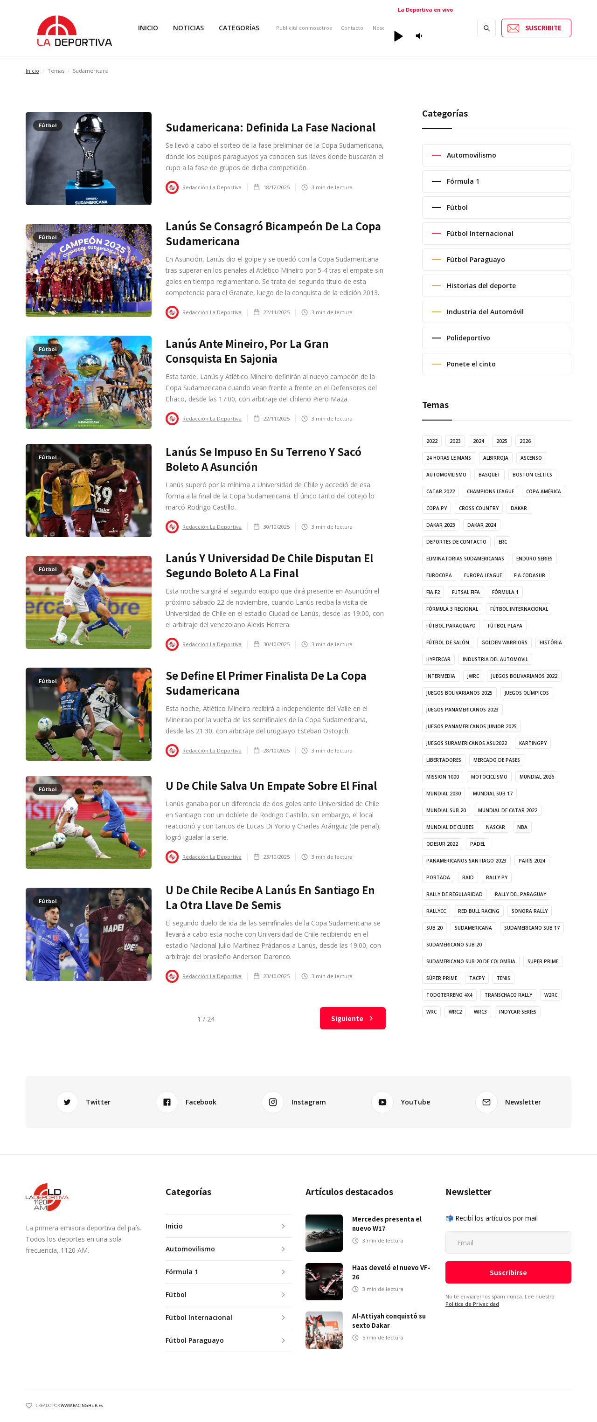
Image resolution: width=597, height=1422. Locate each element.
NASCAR (495, 827)
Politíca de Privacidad (472, 1303)
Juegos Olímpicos (527, 693)
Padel (477, 844)
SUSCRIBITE (543, 27)
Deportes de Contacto (456, 541)
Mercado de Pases (496, 760)
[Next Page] (353, 1018)
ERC (503, 541)
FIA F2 (433, 592)
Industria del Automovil (495, 659)
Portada (438, 877)
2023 (455, 441)
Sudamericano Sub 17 (532, 928)
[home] (75, 28)
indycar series (517, 1011)
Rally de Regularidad (454, 894)
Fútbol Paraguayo (451, 625)
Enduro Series (534, 558)
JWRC (473, 676)
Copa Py (436, 508)
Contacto (352, 27)
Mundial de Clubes (450, 827)
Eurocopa (439, 575)
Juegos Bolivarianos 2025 (459, 693)
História (551, 642)
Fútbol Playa (505, 625)
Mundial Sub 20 (446, 810)
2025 (501, 441)
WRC (431, 1011)
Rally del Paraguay (520, 894)
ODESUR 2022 (442, 844)
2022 (431, 441)
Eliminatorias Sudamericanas (465, 558)
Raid (468, 877)
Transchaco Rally (508, 995)
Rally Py (496, 877)
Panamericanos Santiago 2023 (466, 860)
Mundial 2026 (537, 776)
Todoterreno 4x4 (449, 995)
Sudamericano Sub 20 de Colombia (470, 961)
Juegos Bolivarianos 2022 (524, 676)
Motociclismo (489, 776)
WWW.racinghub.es (82, 1405)
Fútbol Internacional (519, 609)
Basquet (489, 474)
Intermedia (440, 676)
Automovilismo (446, 474)
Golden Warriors (504, 642)
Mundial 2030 (443, 793)
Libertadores (443, 760)
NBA (522, 827)
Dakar (519, 508)
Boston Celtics (532, 474)
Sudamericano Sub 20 (454, 944)
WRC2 (455, 1011)
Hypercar (438, 659)
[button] (188, 28)
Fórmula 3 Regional (452, 609)
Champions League (490, 491)
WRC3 (480, 1011)
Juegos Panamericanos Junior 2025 (471, 726)
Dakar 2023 (440, 525)
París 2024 (532, 860)
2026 (525, 441)
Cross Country (479, 508)
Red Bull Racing (479, 911)
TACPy (477, 978)
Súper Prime (441, 978)
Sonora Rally (530, 911)
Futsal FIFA (466, 592)
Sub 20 (434, 928)
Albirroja (495, 458)
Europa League (483, 575)
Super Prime (543, 961)
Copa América (543, 491)
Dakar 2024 (481, 525)
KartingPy (533, 743)
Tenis (503, 978)
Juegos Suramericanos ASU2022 (466, 743)
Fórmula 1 (505, 592)
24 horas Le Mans (448, 458)
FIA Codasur (529, 575)
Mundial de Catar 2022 (507, 810)
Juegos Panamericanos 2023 (462, 709)
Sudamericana (473, 928)
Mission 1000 (442, 776)
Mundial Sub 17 (493, 793)
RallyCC (436, 911)
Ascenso (531, 458)
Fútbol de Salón (447, 642)
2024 (478, 441)
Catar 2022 (440, 491)
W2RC (550, 995)
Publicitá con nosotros (304, 27)
